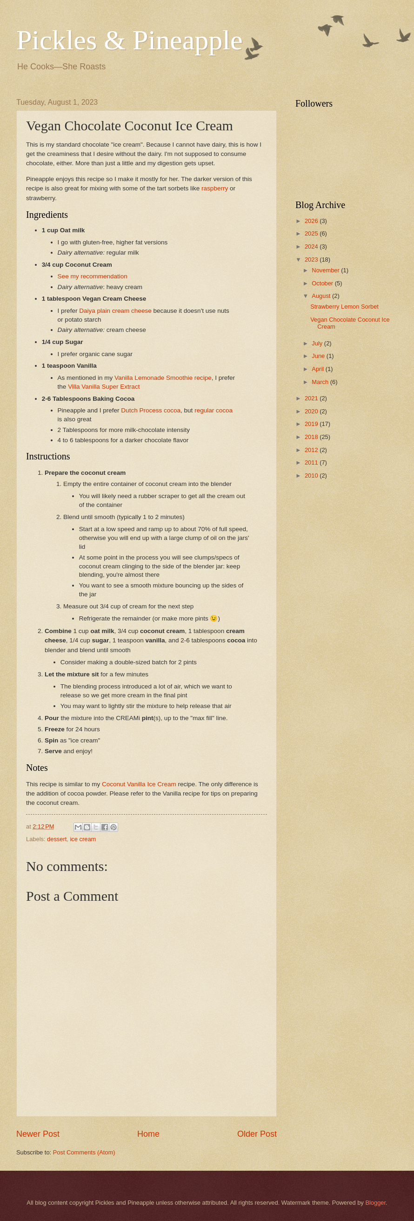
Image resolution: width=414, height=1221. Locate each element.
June (319, 355)
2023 (312, 259)
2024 (312, 246)
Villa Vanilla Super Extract (104, 386)
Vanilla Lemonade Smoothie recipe (163, 377)
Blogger (375, 1202)
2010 (312, 475)
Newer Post (38, 1134)
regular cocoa (213, 410)
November (326, 270)
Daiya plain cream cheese (115, 310)
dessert (57, 839)
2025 (312, 233)
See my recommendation (92, 276)
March (321, 381)
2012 (312, 449)
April (318, 368)
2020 (312, 411)
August (322, 295)
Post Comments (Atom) (84, 1152)
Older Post (257, 1134)
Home (148, 1134)
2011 (312, 462)
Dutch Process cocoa (150, 410)
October (323, 283)
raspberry (214, 188)
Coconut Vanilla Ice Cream (139, 784)
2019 (312, 423)
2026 (312, 220)
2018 (312, 436)
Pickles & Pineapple (129, 40)
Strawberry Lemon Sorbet (344, 306)
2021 (312, 398)
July (318, 343)
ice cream (83, 839)
